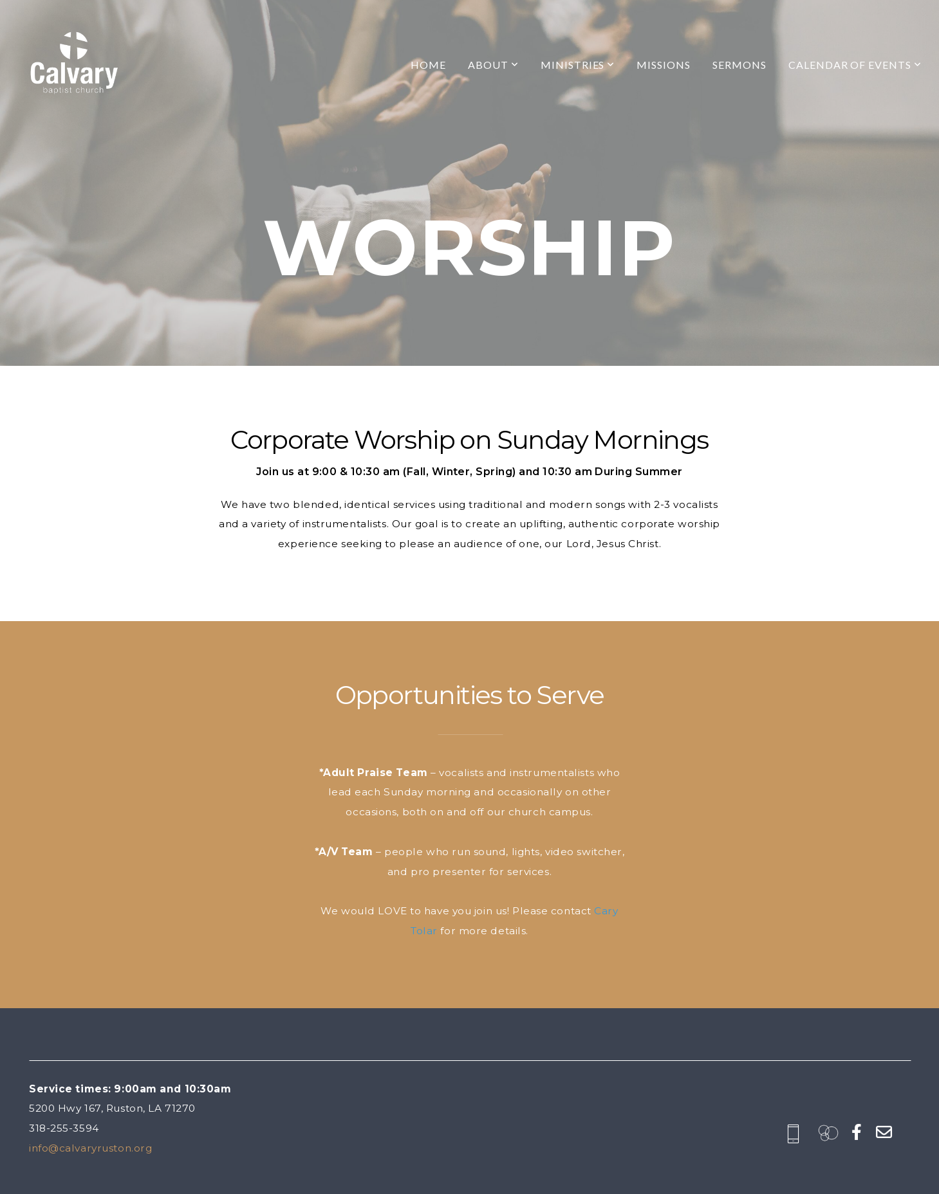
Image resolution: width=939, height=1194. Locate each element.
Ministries (578, 65)
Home (428, 65)
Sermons (739, 65)
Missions (664, 65)
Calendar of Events (855, 65)
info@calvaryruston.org (90, 1148)
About (493, 65)
